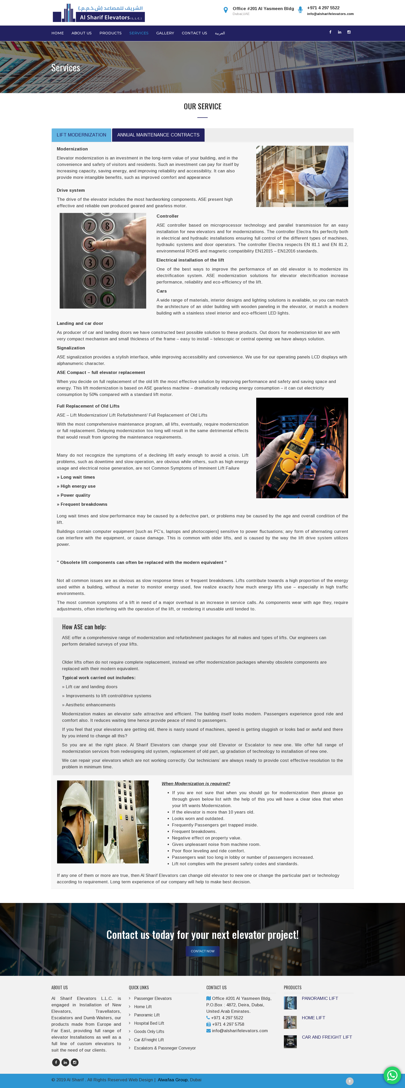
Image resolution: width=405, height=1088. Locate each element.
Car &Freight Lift (149, 1040)
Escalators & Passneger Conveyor (165, 1048)
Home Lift (143, 1007)
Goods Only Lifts (149, 1031)
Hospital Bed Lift (149, 1023)
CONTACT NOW (202, 951)
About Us (82, 33)
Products (110, 33)
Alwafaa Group (173, 1079)
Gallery (165, 33)
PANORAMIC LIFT (320, 998)
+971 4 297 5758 (228, 1024)
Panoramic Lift (147, 1015)
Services (139, 33)
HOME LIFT (313, 1017)
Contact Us (194, 33)
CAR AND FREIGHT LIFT (327, 1037)
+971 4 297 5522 (227, 1017)
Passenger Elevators (153, 998)
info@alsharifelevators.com (330, 14)
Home (57, 33)
